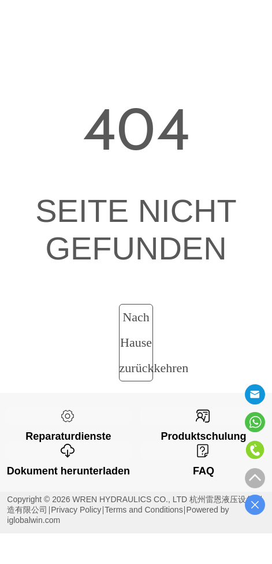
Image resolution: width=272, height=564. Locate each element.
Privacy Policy (76, 509)
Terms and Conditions (143, 509)
